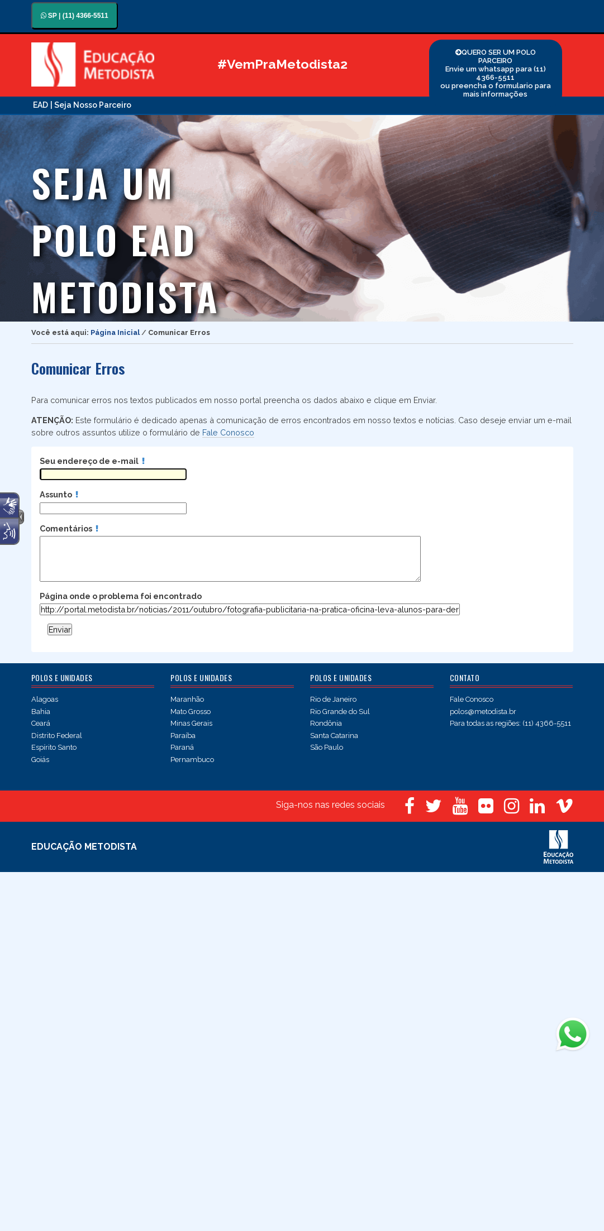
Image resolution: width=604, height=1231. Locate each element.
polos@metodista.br (483, 711)
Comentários (69, 528)
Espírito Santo (54, 747)
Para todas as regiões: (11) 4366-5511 (510, 723)
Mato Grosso (190, 711)
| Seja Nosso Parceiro (90, 104)
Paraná (182, 747)
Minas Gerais (191, 723)
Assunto (59, 494)
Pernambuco (192, 759)
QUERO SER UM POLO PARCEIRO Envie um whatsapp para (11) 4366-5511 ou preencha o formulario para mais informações (495, 73)
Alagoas (44, 699)
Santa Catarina (334, 735)
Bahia (40, 711)
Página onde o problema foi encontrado (121, 596)
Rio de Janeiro (333, 699)
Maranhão (187, 699)
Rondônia (326, 723)
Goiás (40, 759)
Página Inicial (115, 332)
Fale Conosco (228, 432)
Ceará (40, 723)
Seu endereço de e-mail (92, 461)
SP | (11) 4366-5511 (74, 16)
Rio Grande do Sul (340, 711)
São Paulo (326, 747)
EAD (40, 104)
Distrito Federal (56, 735)
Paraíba (183, 735)
